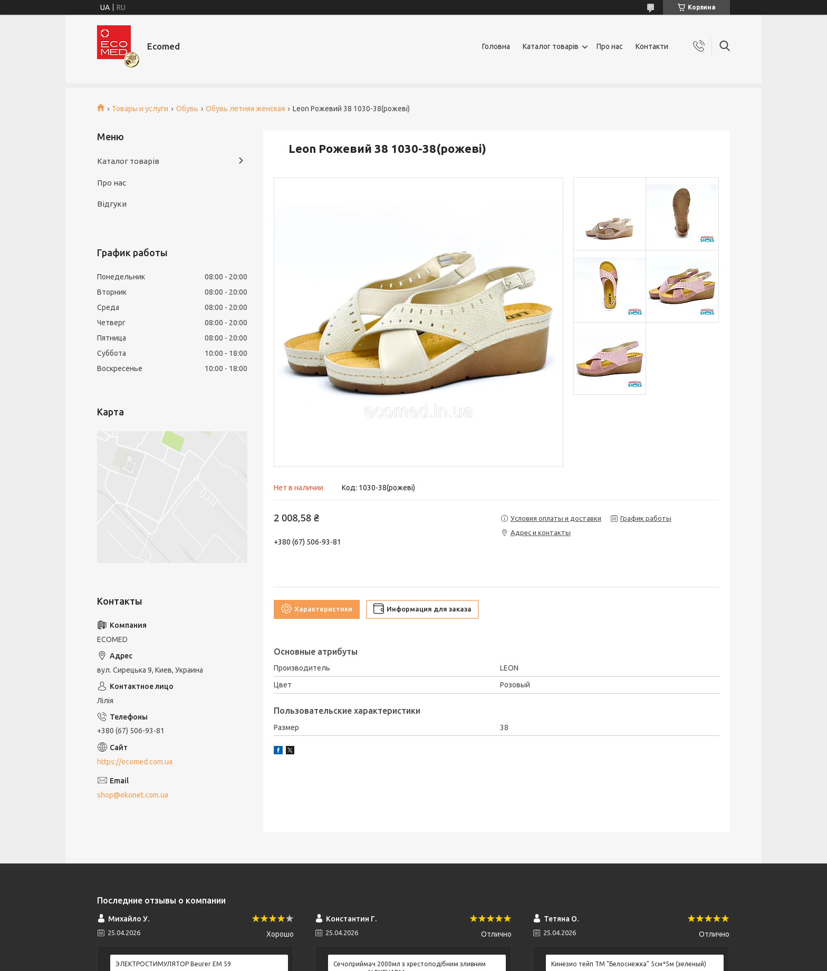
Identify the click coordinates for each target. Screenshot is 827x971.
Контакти (652, 46)
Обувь (187, 108)
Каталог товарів (551, 46)
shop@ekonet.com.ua (132, 795)
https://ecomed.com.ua (134, 762)
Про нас (610, 46)
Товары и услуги (140, 108)
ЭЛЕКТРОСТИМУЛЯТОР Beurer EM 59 (173, 963)
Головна (496, 46)
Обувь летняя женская (245, 108)
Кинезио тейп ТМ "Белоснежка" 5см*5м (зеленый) (628, 963)
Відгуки (112, 203)
